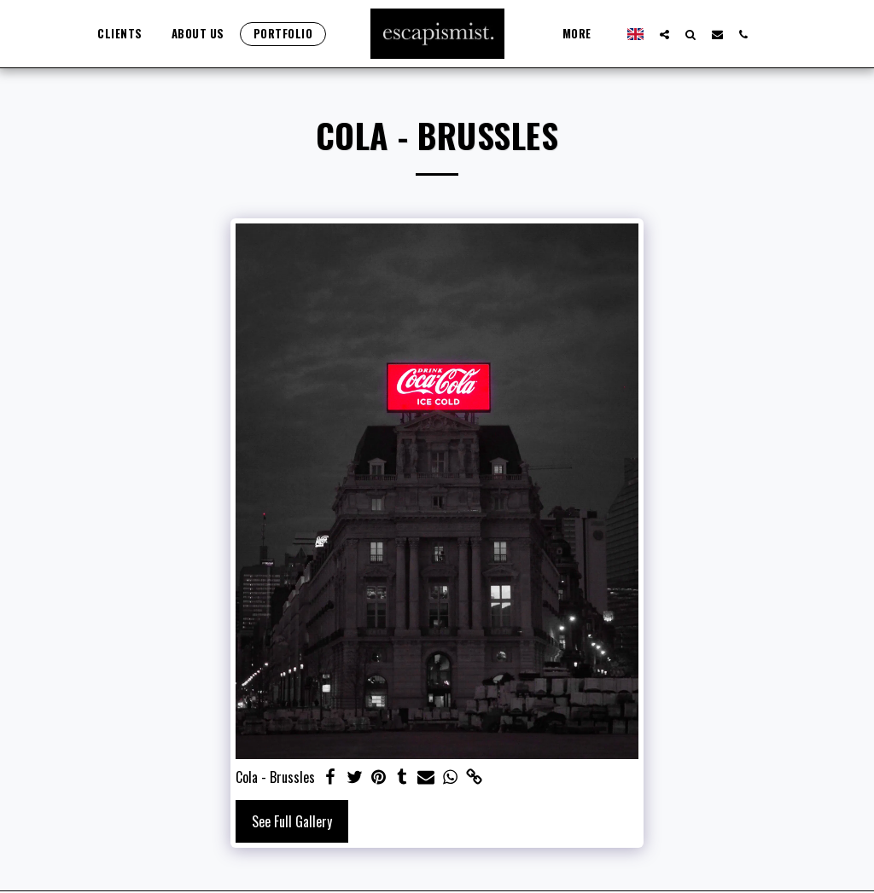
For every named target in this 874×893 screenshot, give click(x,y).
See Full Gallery (292, 821)
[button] (656, 34)
